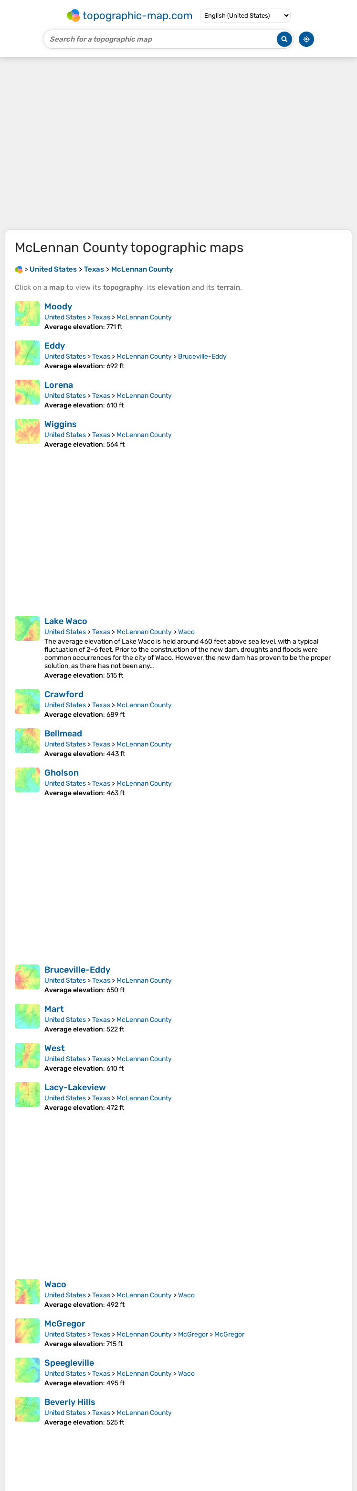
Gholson (61, 772)
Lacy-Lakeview (75, 1087)
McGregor (64, 1323)
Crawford (64, 694)
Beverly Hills (69, 1402)
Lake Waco (65, 621)
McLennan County (144, 317)
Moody (58, 306)
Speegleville (69, 1363)
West (54, 1048)
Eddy (54, 345)
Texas (101, 317)
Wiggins (60, 424)
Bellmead (63, 733)
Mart (54, 1009)
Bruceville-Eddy (202, 356)
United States (65, 317)
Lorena (58, 385)
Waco (186, 632)
